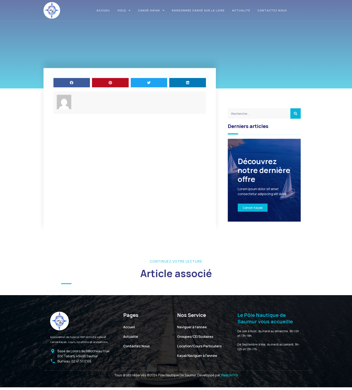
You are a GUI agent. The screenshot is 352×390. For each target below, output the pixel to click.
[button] (71, 103)
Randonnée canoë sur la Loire (198, 10)
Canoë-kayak (151, 10)
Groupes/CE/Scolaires (195, 336)
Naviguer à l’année (192, 327)
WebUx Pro (229, 375)
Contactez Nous (272, 10)
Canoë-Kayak (267, 207)
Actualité (241, 10)
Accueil (103, 10)
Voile (124, 10)
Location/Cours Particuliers (199, 346)
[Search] (310, 113)
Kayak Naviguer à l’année (197, 355)
